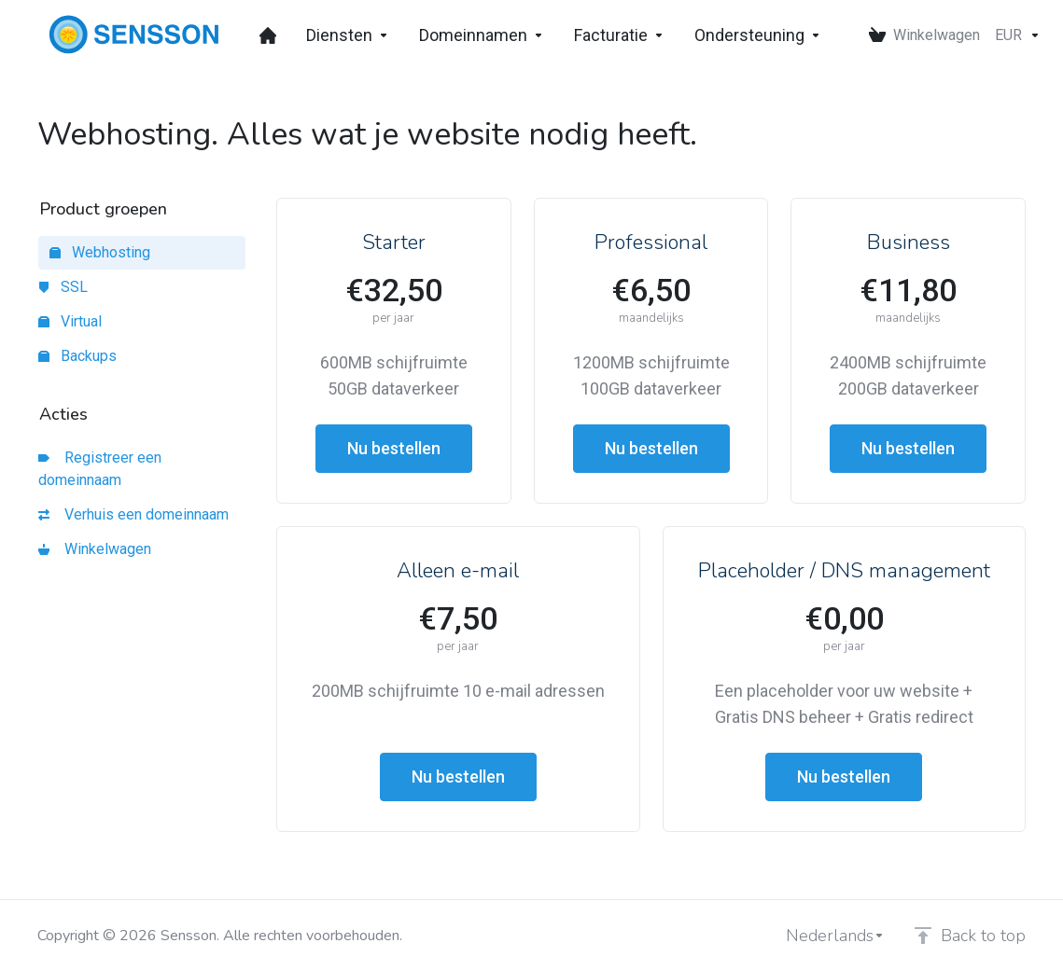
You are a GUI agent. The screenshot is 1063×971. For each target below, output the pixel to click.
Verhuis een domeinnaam (133, 514)
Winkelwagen (94, 549)
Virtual (70, 321)
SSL (63, 287)
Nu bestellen (394, 448)
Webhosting (99, 252)
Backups (77, 356)
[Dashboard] (268, 35)
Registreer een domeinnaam (99, 469)
